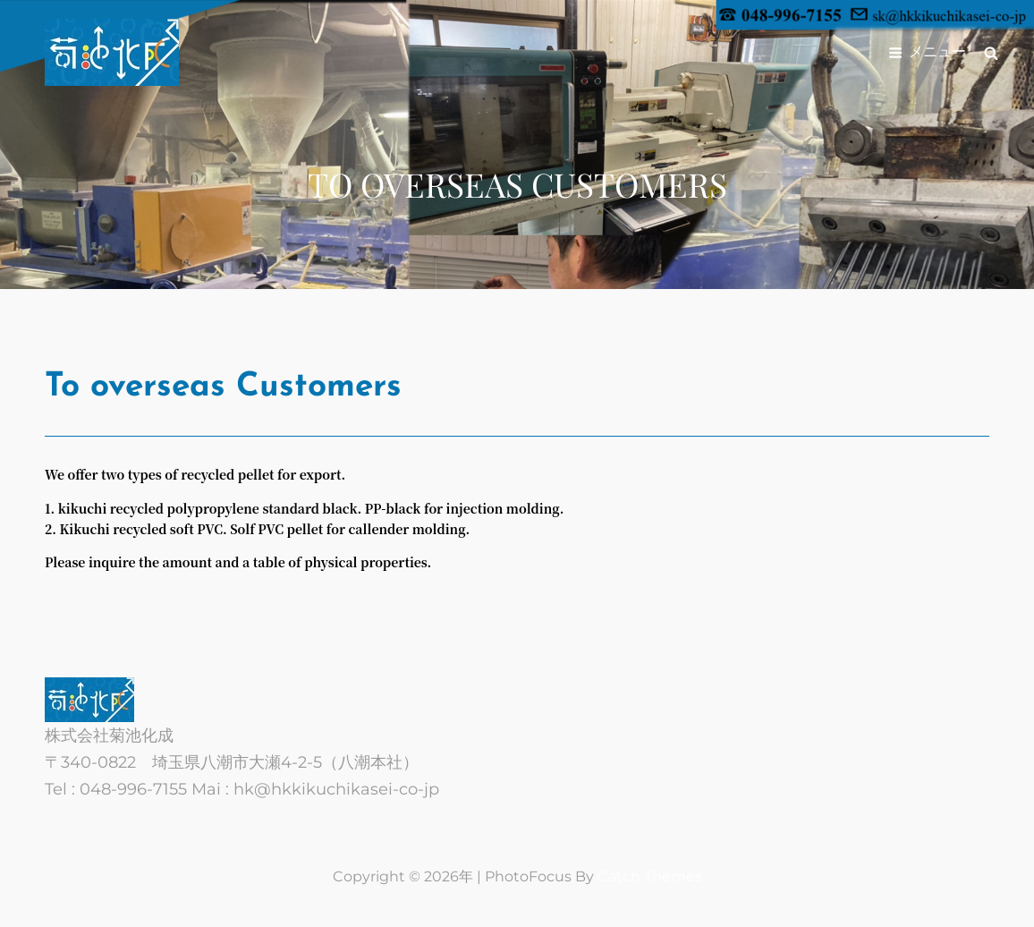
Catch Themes (650, 876)
